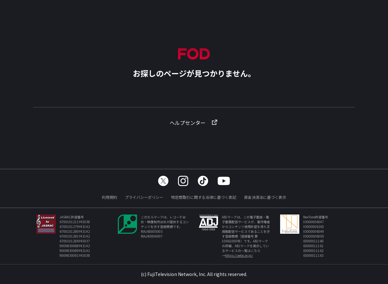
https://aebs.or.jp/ (239, 255)
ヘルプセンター (194, 133)
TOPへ (194, 110)
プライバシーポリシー (144, 197)
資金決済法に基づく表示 (265, 197)
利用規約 (109, 197)
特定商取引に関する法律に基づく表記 (203, 197)
